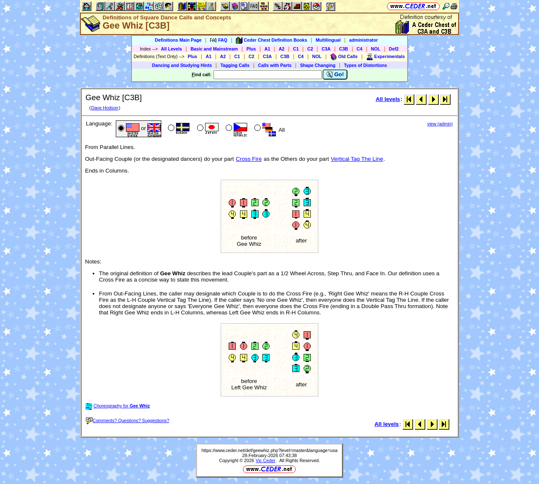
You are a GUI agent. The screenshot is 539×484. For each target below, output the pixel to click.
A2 (282, 48)
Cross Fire (248, 159)
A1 (267, 48)
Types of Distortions (365, 65)
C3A (326, 48)
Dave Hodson (104, 107)
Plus (251, 48)
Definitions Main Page (178, 40)
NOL (376, 48)
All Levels (171, 48)
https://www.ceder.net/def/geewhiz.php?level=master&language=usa (270, 450)
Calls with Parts (274, 65)
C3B (343, 48)
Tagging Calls (234, 65)
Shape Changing (317, 65)
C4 (360, 48)
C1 (296, 48)
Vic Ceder (265, 460)
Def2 (394, 48)
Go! (335, 74)
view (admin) (440, 123)
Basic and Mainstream (214, 48)
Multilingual (328, 40)
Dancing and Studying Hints (182, 65)
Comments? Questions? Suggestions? (127, 420)
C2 (310, 48)
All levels (388, 99)
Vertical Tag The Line (357, 159)
